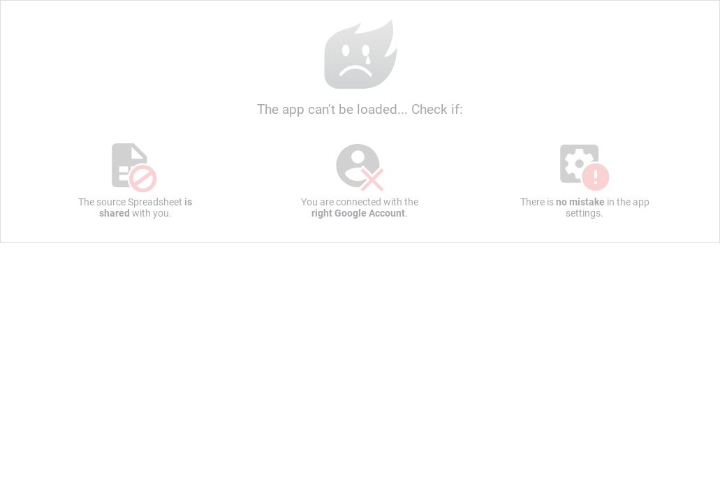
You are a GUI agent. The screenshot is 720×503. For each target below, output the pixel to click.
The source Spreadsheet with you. (135, 180)
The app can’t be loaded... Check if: (360, 67)
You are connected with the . (360, 180)
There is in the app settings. (584, 180)
